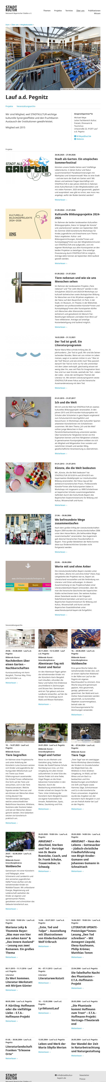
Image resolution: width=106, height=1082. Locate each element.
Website (80, 139)
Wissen (97, 13)
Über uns (80, 10)
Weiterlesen (60, 200)
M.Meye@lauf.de (84, 136)
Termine (69, 10)
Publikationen (94, 10)
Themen (47, 10)
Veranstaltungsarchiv (26, 106)
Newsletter (84, 1075)
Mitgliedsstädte (26, 25)
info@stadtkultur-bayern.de (65, 1076)
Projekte (58, 10)
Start (7, 25)
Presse (82, 1079)
